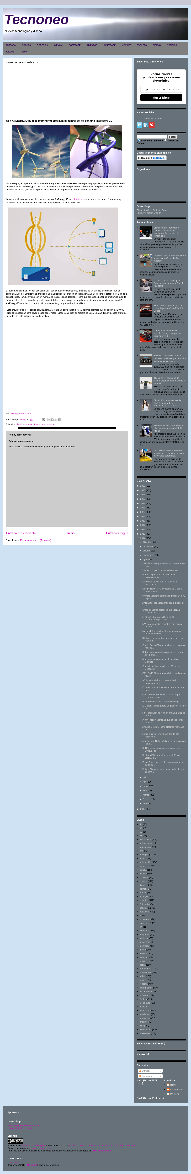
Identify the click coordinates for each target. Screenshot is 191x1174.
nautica (143, 957)
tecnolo (143, 1006)
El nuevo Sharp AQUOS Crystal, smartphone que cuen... (158, 618)
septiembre (148, 555)
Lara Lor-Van (176, 1089)
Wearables (145, 1033)
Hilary (173, 1084)
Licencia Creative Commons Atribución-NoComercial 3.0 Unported (102, 1145)
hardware (144, 911)
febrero (146, 799)
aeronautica (145, 839)
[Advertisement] (67, 91)
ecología (144, 896)
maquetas (144, 934)
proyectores (145, 972)
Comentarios (146, 1076)
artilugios (144, 854)
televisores (145, 1014)
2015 (142, 534)
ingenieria (144, 923)
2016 (142, 529)
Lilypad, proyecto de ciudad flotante (160, 570)
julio (145, 777)
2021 (142, 507)
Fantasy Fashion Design (149, 212)
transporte (145, 1018)
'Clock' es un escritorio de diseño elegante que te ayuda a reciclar (169, 381)
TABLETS (142, 45)
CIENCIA (58, 45)
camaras (144, 866)
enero (146, 803)
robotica (143, 983)
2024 (142, 494)
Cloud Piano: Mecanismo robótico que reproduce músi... (161, 695)
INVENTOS (92, 45)
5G (141, 828)
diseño (20, 424)
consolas (144, 877)
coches (143, 873)
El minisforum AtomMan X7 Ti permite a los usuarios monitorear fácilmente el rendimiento (168, 231)
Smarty (24, 52)
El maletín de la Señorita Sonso (152, 210)
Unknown (174, 1094)
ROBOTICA (42, 45)
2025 (142, 490)
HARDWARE (109, 45)
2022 (142, 503)
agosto (146, 559)
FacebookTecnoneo (153, 118)
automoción (145, 862)
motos (143, 949)
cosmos (143, 881)
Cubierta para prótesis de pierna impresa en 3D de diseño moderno (170, 258)
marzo (146, 795)
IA (141, 915)
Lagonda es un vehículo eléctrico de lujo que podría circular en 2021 (167, 333)
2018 (142, 520)
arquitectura (145, 847)
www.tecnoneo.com (41, 1148)
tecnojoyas (145, 1003)
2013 (142, 809)
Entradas (145, 1071)
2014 (142, 538)
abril (145, 790)
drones (143, 892)
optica (143, 965)
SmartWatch (146, 991)
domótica (144, 889)
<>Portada (13, 1162)
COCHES (26, 45)
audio (142, 858)
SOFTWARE (75, 45)
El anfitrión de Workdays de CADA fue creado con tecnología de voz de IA (167, 403)
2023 (142, 499)
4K (141, 824)
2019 (142, 516)
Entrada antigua (117, 533)
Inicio (71, 533)
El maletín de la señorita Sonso (23, 1125)
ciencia (143, 870)
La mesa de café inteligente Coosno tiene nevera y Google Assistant (169, 283)
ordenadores (146, 968)
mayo (145, 786)
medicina (144, 938)
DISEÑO (157, 45)
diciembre (148, 542)
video (142, 1025)
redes (142, 976)
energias (28, 424)
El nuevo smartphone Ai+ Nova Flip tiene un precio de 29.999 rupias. (169, 428)
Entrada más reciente (21, 533)
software (144, 995)
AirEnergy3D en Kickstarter (21, 414)
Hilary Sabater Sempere (34, 1145)
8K (141, 835)
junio (145, 781)
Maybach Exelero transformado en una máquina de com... (161, 632)
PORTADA (11, 45)
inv (141, 927)
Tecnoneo (36, 19)
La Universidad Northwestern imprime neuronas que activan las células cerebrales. (169, 453)
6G (141, 832)
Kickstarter (78, 199)
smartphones (146, 987)
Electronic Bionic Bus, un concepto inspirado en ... (159, 583)
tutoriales (144, 1022)
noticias (143, 961)
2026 (142, 486)
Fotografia (145, 904)
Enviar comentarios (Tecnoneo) (35, 540)
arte (141, 850)
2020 (142, 512)
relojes (143, 980)
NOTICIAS (172, 45)
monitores (144, 946)
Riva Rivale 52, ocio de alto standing (160, 701)
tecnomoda (145, 1010)
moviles (143, 953)
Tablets (143, 999)
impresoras (39, 424)
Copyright (32, 1165)
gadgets (143, 908)
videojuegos (145, 1029)
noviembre (148, 546)
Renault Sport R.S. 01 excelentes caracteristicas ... (158, 576)
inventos (51, 424)
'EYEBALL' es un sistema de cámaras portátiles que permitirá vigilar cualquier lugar (170, 358)
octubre (146, 550)
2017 (142, 525)
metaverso (145, 942)
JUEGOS (10, 52)
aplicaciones (146, 843)
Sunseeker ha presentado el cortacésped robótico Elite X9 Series (168, 308)
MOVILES (126, 45)
